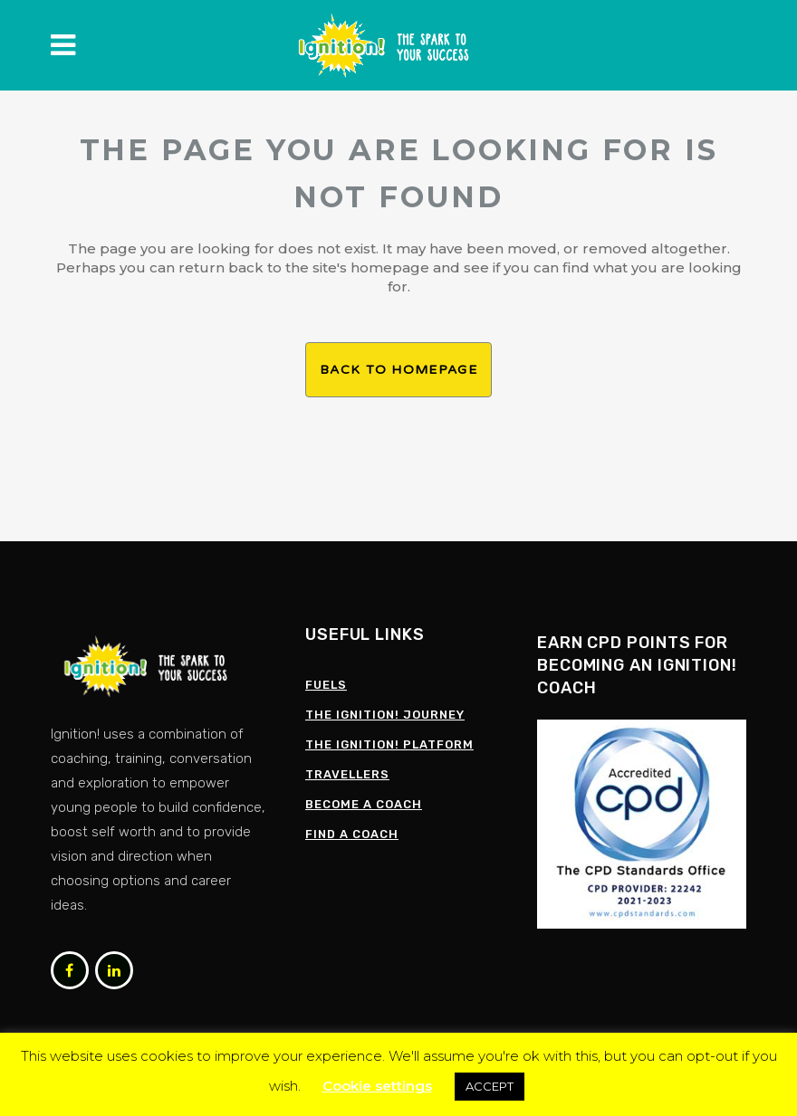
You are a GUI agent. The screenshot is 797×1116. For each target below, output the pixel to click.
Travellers (347, 774)
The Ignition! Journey (385, 714)
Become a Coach (363, 804)
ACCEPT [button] (490, 1086)
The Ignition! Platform (389, 744)
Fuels (326, 685)
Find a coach (351, 834)
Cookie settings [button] (377, 1085)
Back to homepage (398, 369)
